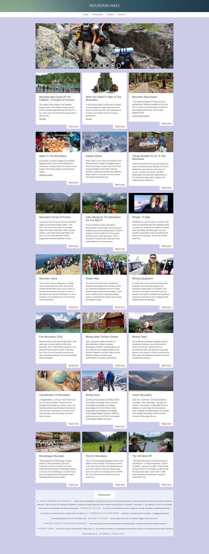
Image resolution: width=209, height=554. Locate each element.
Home (85, 15)
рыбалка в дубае (46, 175)
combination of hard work (104, 513)
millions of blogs (98, 518)
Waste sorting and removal (56, 501)
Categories (97, 15)
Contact (122, 15)
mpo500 (89, 119)
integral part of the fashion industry (65, 523)
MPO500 (42, 119)
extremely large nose (111, 534)
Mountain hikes (104, 6)
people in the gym (91, 508)
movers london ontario (140, 116)
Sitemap (110, 15)
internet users (45, 528)
